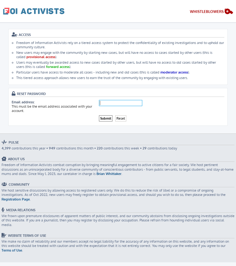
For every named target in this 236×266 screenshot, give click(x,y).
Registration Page (16, 199)
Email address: (23, 102)
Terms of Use (12, 250)
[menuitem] (211, 12)
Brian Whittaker (108, 174)
